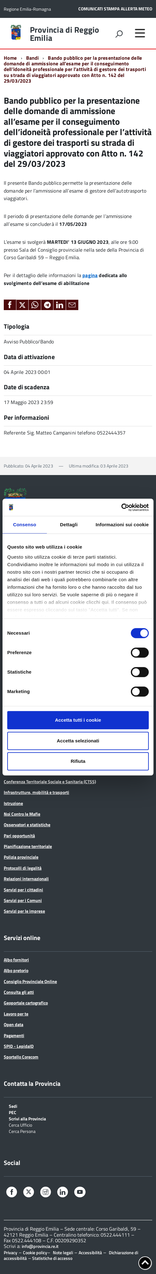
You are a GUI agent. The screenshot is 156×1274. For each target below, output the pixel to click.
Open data (13, 1024)
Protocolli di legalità (23, 868)
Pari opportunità (19, 835)
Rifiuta (78, 761)
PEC (12, 1112)
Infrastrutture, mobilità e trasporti (36, 792)
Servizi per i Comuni (23, 900)
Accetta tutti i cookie (78, 720)
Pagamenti (14, 1035)
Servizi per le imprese (24, 911)
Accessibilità (90, 1252)
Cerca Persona (22, 1131)
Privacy (10, 1252)
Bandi (32, 58)
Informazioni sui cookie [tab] (122, 524)
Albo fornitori (16, 959)
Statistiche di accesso (51, 1258)
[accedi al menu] (140, 33)
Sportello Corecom (21, 1056)
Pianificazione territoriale (28, 846)
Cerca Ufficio (20, 1125)
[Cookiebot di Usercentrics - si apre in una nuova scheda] (121, 507)
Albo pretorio (16, 970)
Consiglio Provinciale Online (30, 981)
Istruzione (13, 803)
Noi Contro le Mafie (22, 814)
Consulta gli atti (19, 992)
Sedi (13, 1106)
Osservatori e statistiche (27, 824)
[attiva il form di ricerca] (118, 33)
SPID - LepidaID (19, 1046)
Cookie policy (35, 1252)
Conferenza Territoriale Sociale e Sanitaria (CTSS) (50, 781)
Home (10, 58)
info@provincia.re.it (40, 1246)
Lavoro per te (16, 1013)
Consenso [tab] (24, 524)
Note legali (63, 1252)
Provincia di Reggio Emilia (64, 34)
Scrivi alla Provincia (27, 1118)
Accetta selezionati (78, 740)
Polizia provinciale (21, 857)
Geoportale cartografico (26, 1002)
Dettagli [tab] (69, 524)
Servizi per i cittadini (23, 889)
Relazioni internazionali (26, 878)
